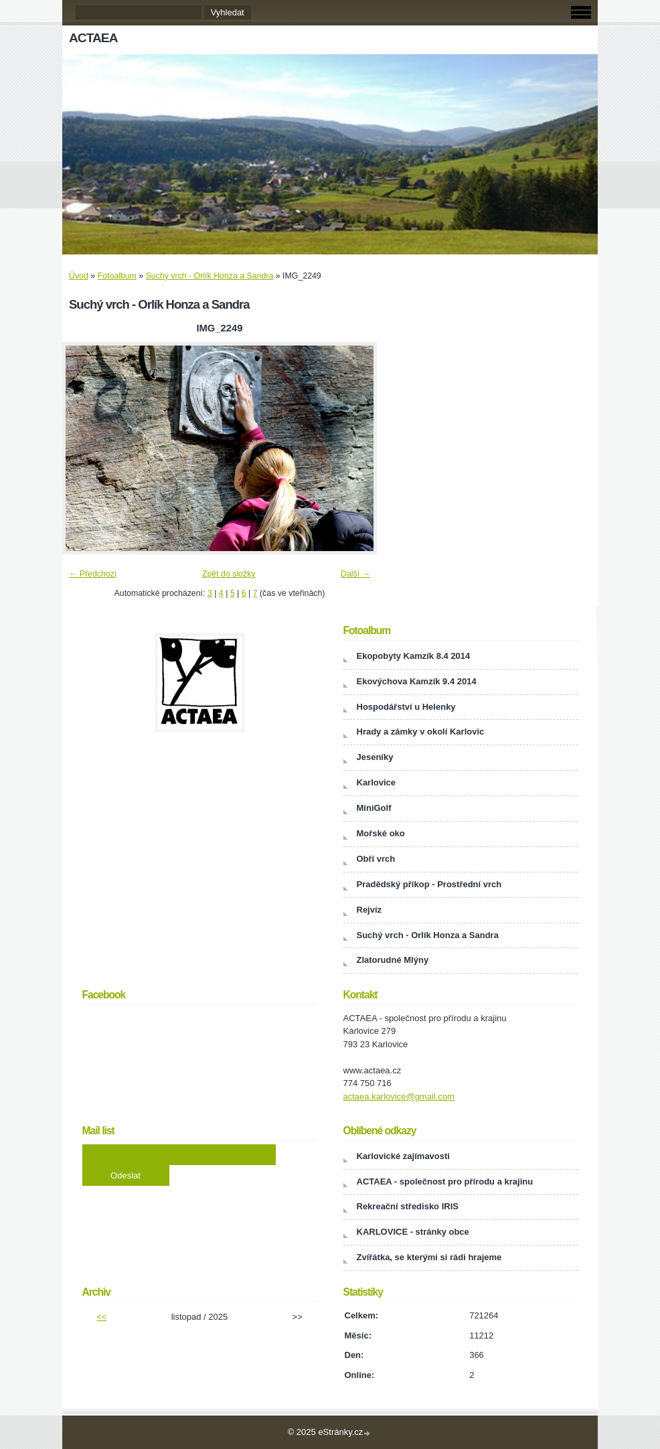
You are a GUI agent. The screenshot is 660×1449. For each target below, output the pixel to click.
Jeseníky (375, 757)
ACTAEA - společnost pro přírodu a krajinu (445, 1181)
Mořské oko (381, 833)
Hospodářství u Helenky (406, 707)
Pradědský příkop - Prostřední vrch (429, 884)
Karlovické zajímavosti (403, 1156)
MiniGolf (374, 808)
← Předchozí (92, 574)
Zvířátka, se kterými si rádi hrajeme (429, 1257)
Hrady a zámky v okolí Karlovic (421, 732)
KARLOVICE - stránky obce (413, 1232)
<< (101, 1317)
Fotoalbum (117, 276)
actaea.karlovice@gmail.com (399, 1096)
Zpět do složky (229, 574)
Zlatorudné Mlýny (393, 960)
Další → (355, 574)
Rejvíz (369, 910)
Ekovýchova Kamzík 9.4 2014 (417, 681)
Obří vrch (376, 859)
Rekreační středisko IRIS (408, 1206)
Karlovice (376, 782)
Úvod (78, 276)
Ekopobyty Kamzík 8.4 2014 (414, 656)
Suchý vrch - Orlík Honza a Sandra (210, 276)
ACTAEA (93, 38)
